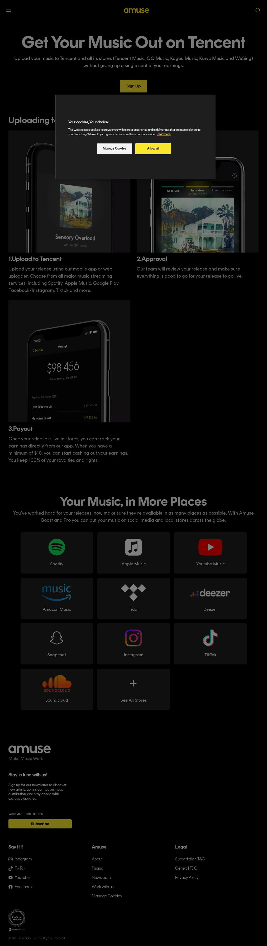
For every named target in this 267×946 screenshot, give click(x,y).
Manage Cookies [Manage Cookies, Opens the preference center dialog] (114, 148)
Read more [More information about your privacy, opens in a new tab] (163, 134)
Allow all (153, 148)
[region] (135, 137)
